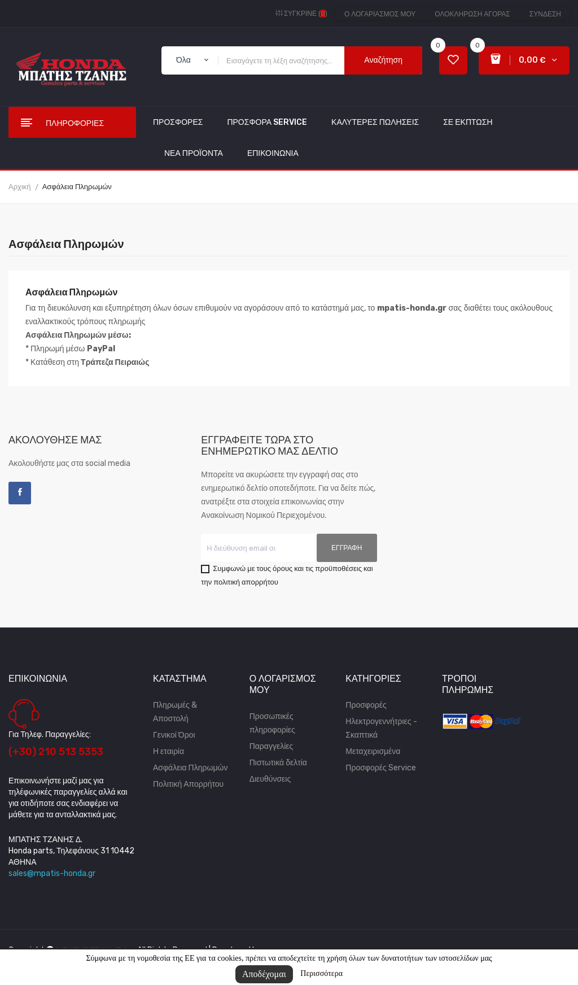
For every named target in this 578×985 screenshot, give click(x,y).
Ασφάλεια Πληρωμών (190, 768)
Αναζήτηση (383, 60)
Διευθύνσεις (270, 779)
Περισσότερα (321, 973)
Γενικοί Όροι (174, 735)
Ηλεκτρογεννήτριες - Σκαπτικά (381, 728)
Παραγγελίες (271, 746)
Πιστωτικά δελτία (278, 763)
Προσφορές (365, 705)
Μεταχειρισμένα (372, 751)
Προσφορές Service (380, 768)
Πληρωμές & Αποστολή (175, 712)
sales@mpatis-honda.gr (51, 873)
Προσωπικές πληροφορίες (272, 723)
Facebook (19, 493)
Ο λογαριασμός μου (379, 14)
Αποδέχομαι (264, 974)
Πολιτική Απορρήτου (188, 784)
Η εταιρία (168, 751)
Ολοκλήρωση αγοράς (472, 14)
